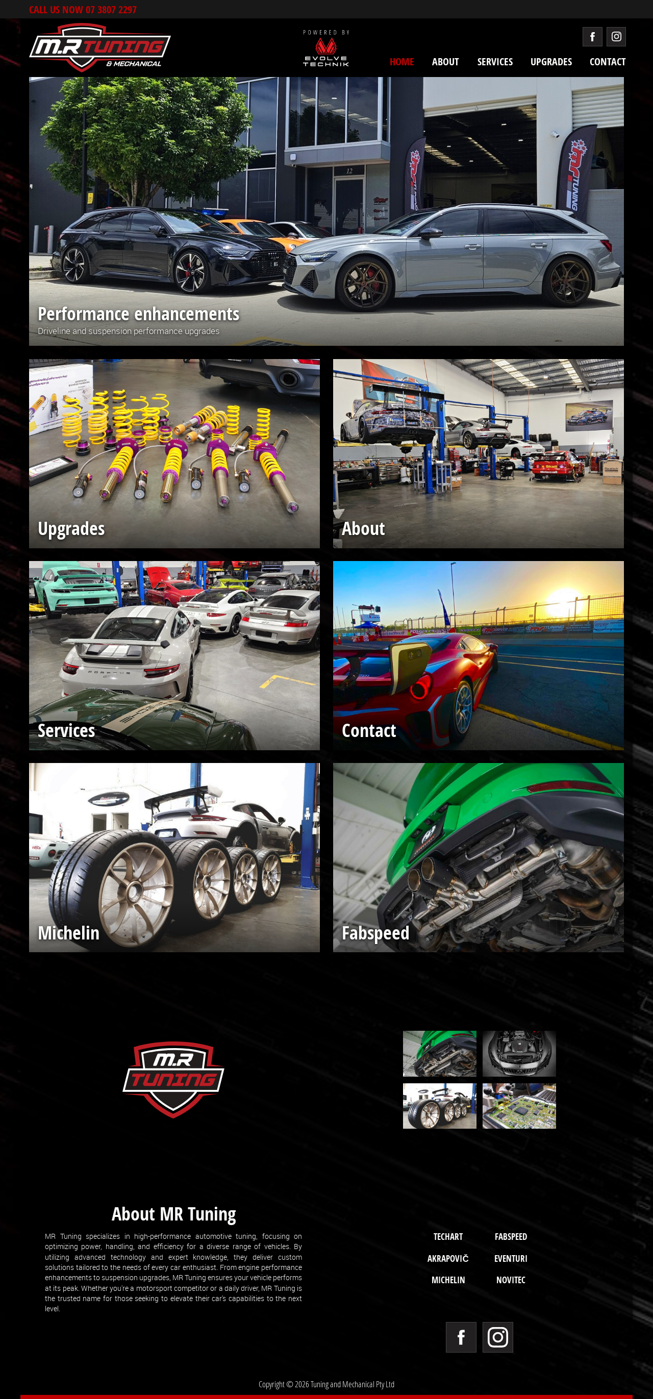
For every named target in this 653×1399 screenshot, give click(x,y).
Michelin (448, 1280)
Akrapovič (448, 1258)
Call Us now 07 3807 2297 (83, 9)
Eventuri (511, 1258)
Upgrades (551, 61)
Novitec (510, 1280)
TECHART (448, 1236)
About (445, 61)
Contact (608, 61)
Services (495, 61)
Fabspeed (511, 1236)
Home (402, 61)
